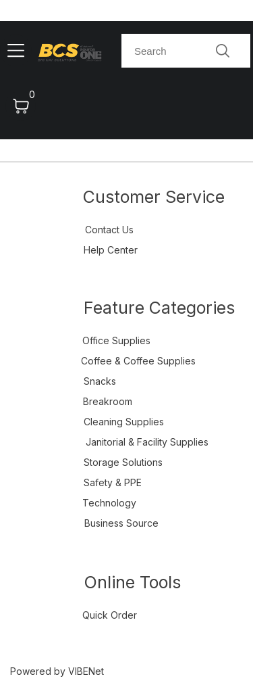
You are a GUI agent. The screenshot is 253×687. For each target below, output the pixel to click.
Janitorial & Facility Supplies (147, 442)
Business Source (121, 523)
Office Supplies (116, 340)
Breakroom (107, 401)
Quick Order (109, 615)
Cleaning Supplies (124, 421)
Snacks (100, 381)
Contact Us (109, 229)
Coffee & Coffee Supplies (138, 360)
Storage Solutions (123, 462)
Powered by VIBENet (57, 671)
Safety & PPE (113, 482)
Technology (109, 502)
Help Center (111, 250)
